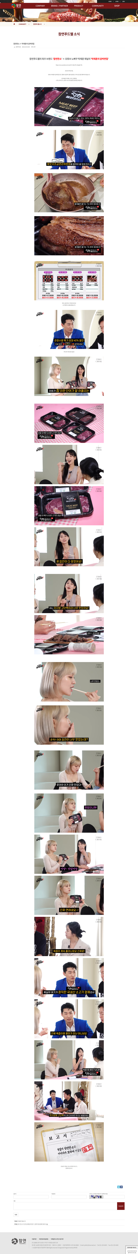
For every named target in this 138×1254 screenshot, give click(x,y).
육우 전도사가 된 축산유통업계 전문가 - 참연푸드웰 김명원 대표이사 (32, 1224)
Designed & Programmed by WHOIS (67, 1248)
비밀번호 (53, 1194)
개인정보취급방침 (43, 1239)
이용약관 (34, 1239)
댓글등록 (120, 1206)
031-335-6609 (103, 1245)
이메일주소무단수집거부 (57, 1239)
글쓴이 (14, 1194)
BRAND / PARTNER (59, 5)
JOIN (123, 1)
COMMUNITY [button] (24, 24)
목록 (16, 1215)
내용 (14, 1201)
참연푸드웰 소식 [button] (39, 24)
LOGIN (116, 1)
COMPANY (40, 5)
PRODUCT (78, 5)
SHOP (117, 5)
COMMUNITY (98, 5)
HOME (109, 1)
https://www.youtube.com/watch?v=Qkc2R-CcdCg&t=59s (69, 65)
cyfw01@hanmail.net (90, 1245)
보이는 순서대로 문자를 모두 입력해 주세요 (98, 1194)
